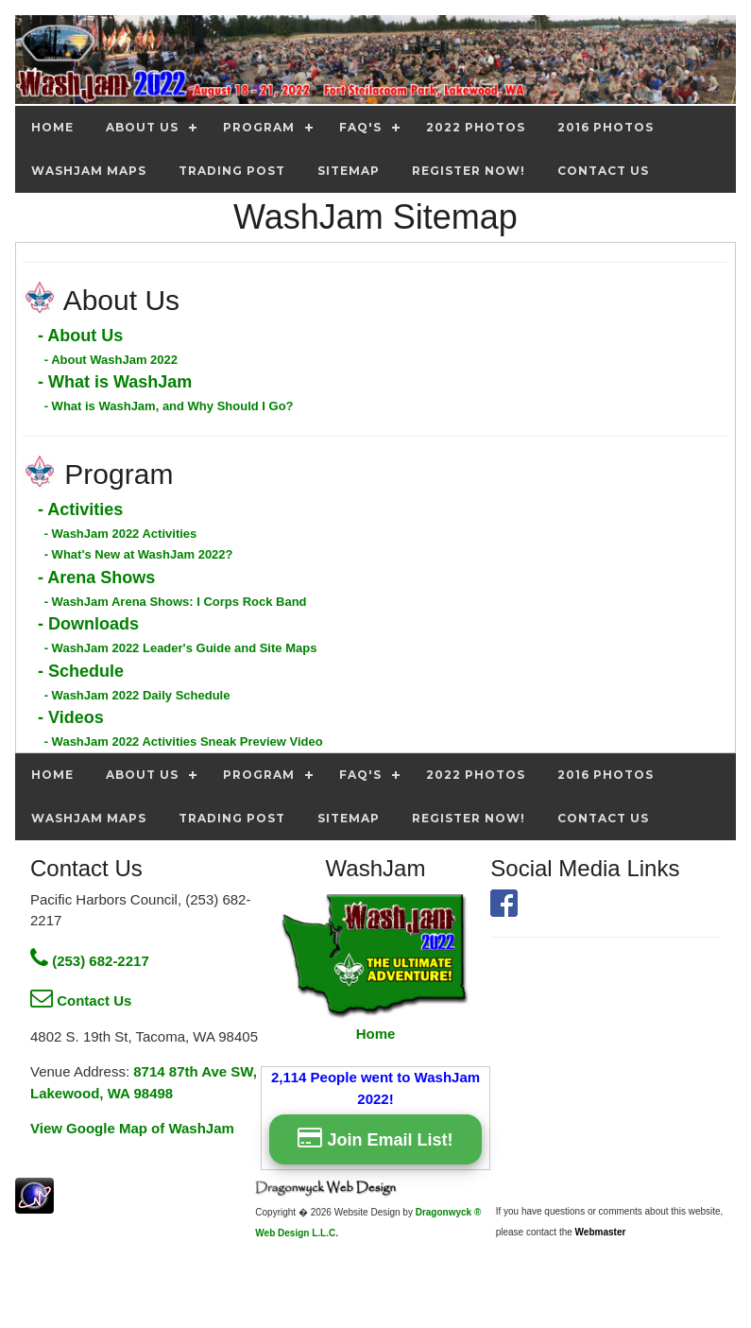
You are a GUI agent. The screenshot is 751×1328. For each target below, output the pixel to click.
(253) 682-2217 (89, 961)
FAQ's (360, 127)
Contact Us (80, 1000)
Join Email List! (375, 1137)
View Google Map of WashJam (132, 1128)
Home (376, 1034)
